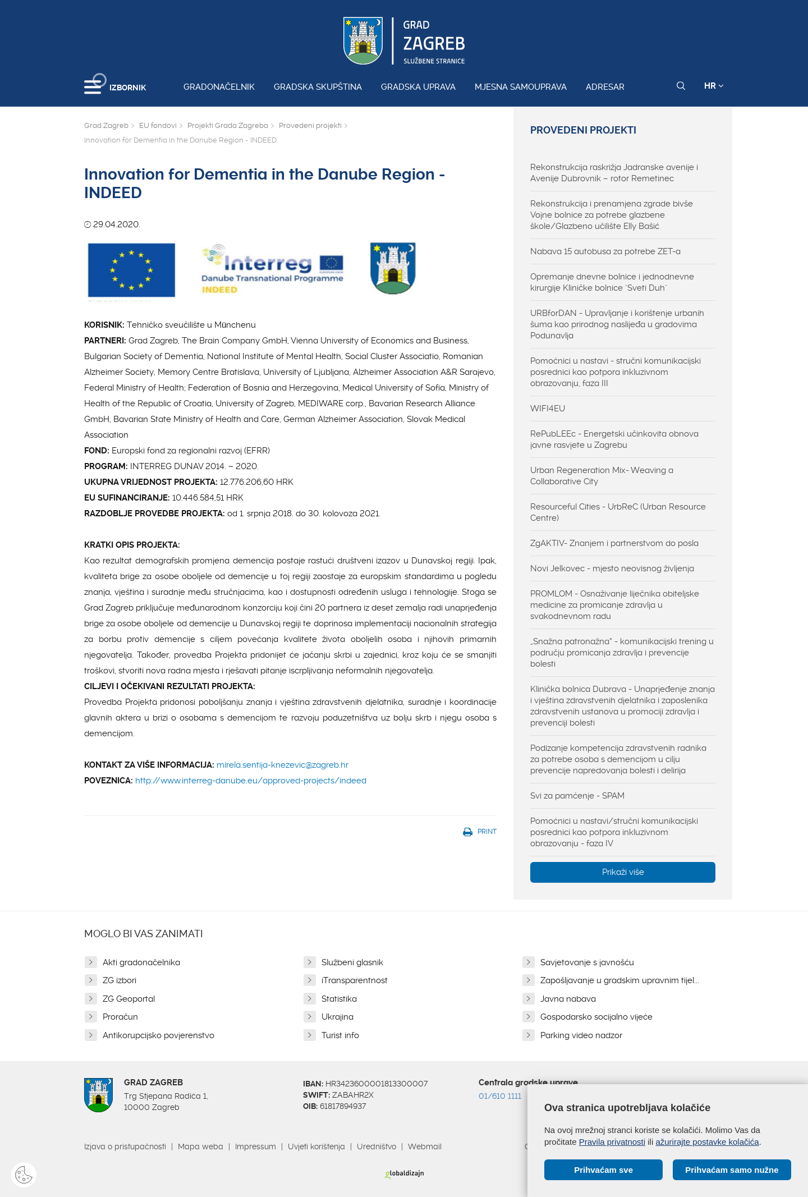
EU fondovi (158, 125)
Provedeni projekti (310, 125)
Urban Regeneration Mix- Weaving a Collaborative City (601, 476)
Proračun (120, 1017)
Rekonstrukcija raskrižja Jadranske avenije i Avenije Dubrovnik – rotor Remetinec (614, 173)
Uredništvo (376, 1146)
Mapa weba (200, 1146)
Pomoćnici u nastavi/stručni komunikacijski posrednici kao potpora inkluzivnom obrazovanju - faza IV (614, 832)
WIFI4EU (547, 408)
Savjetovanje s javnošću (587, 962)
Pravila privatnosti (612, 1141)
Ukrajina (338, 1017)
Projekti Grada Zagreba (227, 125)
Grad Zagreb (106, 125)
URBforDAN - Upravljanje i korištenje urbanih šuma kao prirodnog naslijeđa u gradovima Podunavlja (617, 324)
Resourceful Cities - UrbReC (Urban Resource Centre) (618, 512)
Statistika (339, 999)
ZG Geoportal (129, 999)
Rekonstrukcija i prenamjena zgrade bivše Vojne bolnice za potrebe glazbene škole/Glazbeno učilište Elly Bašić (611, 215)
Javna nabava (568, 999)
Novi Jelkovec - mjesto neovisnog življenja (612, 568)
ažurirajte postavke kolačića (707, 1141)
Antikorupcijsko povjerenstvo (158, 1035)
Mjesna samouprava (521, 87)
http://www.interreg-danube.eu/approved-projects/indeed (250, 781)
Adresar (605, 87)
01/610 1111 (500, 1095)
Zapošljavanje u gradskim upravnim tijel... (619, 980)
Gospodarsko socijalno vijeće (596, 1017)
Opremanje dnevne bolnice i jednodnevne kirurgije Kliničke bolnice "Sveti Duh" (612, 282)
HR (714, 86)
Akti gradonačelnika (141, 962)
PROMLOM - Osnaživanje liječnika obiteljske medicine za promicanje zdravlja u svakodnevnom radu (614, 605)
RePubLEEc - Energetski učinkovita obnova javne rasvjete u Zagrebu (614, 439)
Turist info (340, 1035)
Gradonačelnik (219, 87)
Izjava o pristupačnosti (125, 1146)
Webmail (425, 1146)
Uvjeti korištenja (316, 1146)
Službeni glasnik (352, 962)
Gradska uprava (418, 87)
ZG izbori (119, 980)
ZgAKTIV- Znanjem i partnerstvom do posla (614, 543)
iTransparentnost (355, 980)
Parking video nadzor (581, 1035)
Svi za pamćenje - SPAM (577, 796)
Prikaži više (623, 872)
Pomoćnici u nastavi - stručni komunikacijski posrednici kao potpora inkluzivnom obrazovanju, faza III (615, 372)
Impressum (255, 1146)
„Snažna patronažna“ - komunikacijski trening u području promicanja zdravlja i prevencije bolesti (622, 652)
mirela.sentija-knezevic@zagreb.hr (282, 765)
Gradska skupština (318, 87)
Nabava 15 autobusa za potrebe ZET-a (605, 251)
